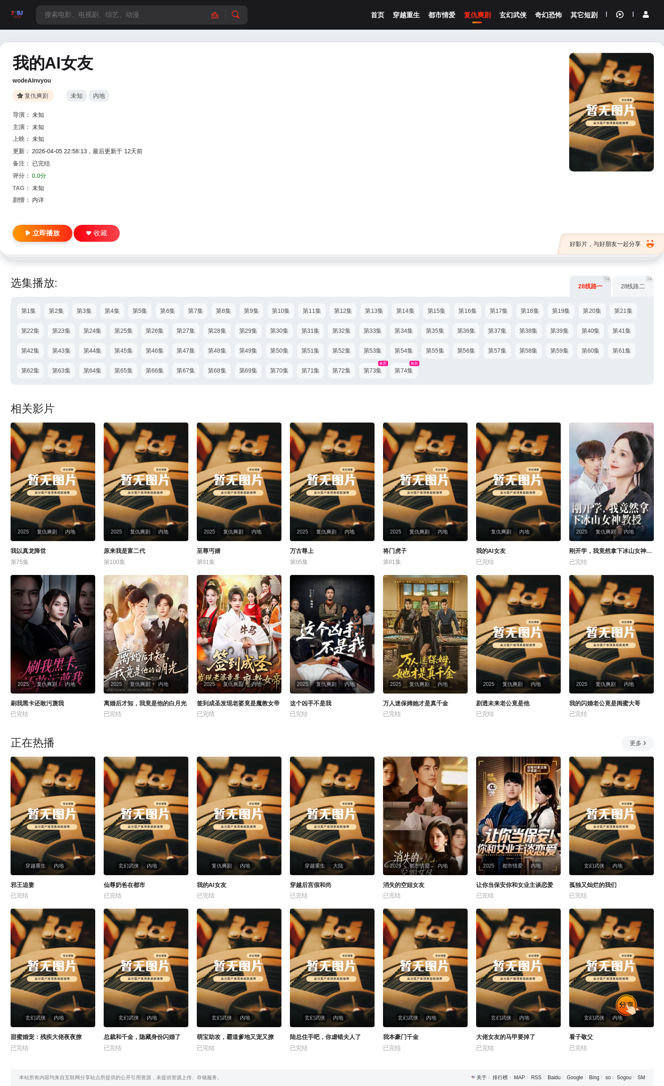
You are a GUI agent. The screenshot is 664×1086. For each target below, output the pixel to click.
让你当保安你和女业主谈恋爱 (514, 885)
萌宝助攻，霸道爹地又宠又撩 (235, 1036)
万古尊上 (302, 550)
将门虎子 (395, 550)
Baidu (554, 1077)
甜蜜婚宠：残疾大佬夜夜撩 (46, 1036)
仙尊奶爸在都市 (124, 885)
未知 (77, 95)
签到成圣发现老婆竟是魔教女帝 (238, 703)
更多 (638, 743)
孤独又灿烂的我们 (593, 885)
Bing (594, 1077)
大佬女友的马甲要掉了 (505, 1036)
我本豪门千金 (401, 1036)
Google (575, 1077)
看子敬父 (581, 1036)
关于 (482, 1077)
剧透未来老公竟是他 (502, 703)
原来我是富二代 (124, 550)
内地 (99, 95)
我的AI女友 (491, 550)
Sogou (624, 1077)
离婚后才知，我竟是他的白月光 (145, 703)
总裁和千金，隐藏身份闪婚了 (142, 1036)
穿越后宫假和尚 (310, 885)
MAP (519, 1077)
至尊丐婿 (208, 550)
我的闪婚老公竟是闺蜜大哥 (604, 703)
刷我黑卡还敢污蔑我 (37, 703)
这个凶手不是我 (310, 703)
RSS (536, 1077)
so (608, 1077)
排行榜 (500, 1077)
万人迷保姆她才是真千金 (415, 703)
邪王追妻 (22, 885)
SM (641, 1077)
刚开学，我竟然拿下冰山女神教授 (611, 550)
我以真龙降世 (28, 550)
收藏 (96, 233)
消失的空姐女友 (403, 885)
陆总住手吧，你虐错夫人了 (325, 1036)
